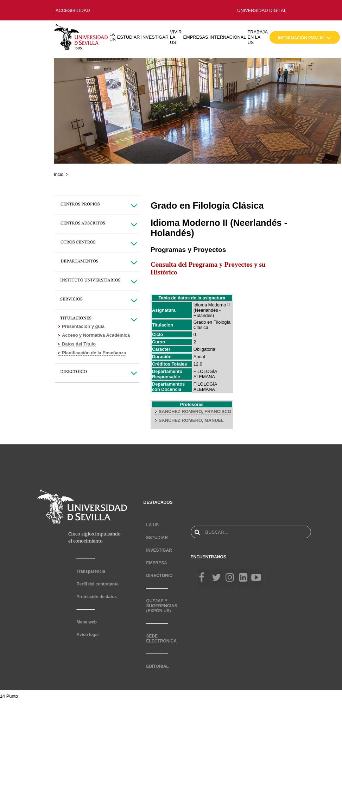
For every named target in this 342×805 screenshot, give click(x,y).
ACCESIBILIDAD (73, 10)
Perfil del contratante (97, 584)
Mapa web (86, 622)
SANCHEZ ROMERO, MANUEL (191, 420)
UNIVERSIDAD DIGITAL (261, 10)
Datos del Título (79, 344)
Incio (58, 174)
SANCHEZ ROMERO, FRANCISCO (195, 411)
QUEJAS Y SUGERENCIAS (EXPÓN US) (161, 605)
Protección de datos (96, 596)
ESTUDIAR (128, 37)
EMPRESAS (195, 37)
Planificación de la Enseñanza (94, 352)
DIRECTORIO (159, 575)
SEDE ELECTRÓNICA (161, 639)
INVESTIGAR (155, 37)
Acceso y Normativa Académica (96, 335)
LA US (112, 37)
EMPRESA (156, 562)
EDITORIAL (157, 666)
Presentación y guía (83, 326)
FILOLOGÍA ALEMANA (205, 374)
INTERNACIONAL (228, 37)
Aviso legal (87, 634)
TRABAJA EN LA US (257, 37)
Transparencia (90, 571)
